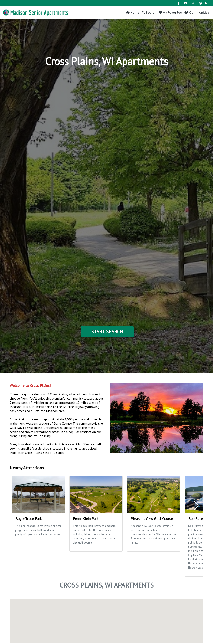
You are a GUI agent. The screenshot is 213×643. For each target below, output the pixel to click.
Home (132, 12)
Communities (196, 12)
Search (149, 12)
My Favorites (170, 12)
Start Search (107, 331)
